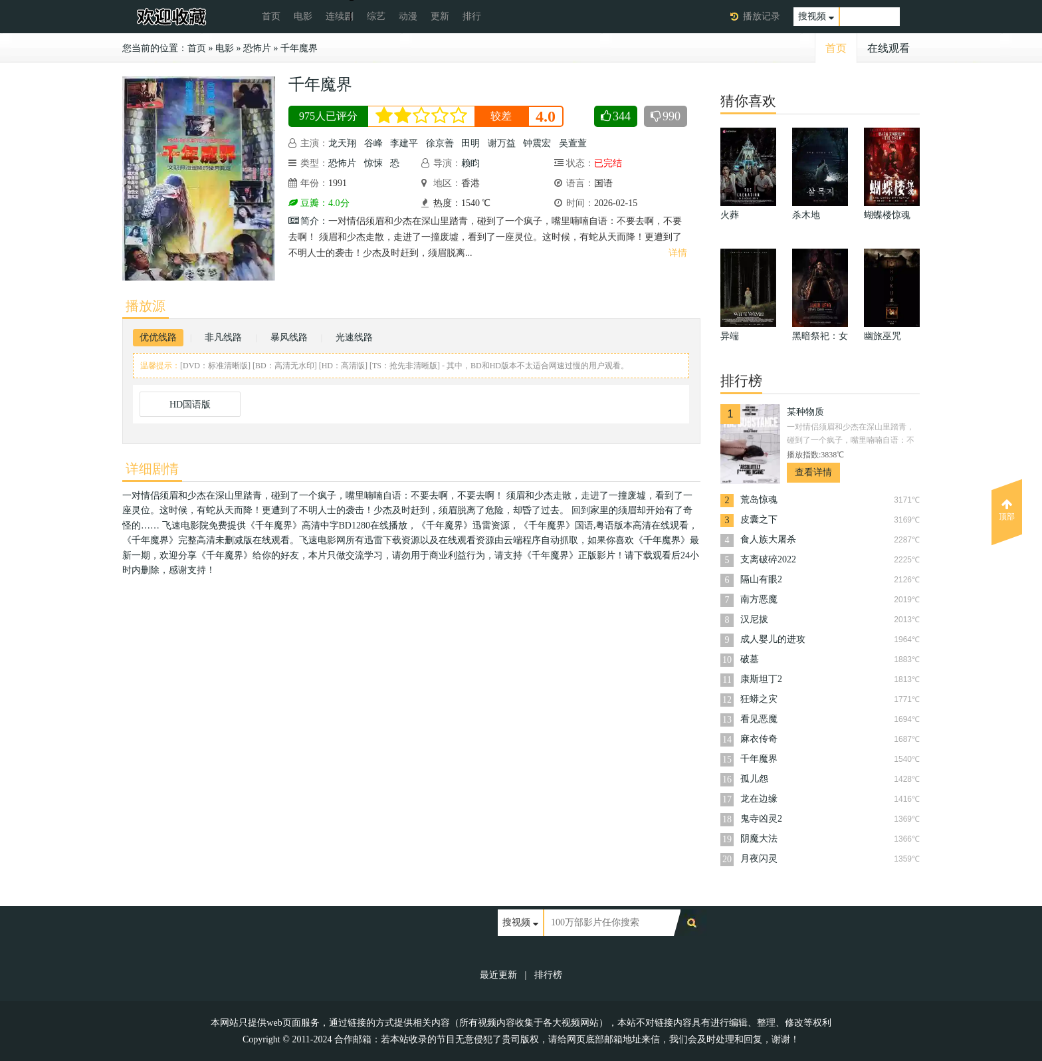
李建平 (404, 143)
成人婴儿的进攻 (772, 639)
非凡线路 (223, 337)
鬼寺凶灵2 (761, 819)
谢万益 (502, 143)
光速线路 (354, 337)
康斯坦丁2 (761, 679)
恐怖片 (257, 48)
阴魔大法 (759, 839)
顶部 (1007, 510)
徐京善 (440, 143)
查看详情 (813, 472)
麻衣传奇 (759, 739)
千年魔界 (299, 48)
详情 (678, 253)
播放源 (145, 305)
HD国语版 (190, 405)
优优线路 (158, 337)
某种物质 (805, 412)
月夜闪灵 (759, 859)
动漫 (408, 16)
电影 (303, 16)
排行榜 (548, 975)
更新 (440, 16)
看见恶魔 (759, 719)
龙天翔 (342, 143)
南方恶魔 (759, 599)
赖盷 (470, 163)
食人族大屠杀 (768, 539)
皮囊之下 (759, 520)
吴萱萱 (573, 143)
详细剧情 (152, 468)
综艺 (376, 16)
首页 (271, 16)
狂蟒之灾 (759, 699)
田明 (470, 143)
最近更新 (498, 975)
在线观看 (888, 48)
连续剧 (340, 16)
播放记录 (761, 16)
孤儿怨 (754, 779)
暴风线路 (289, 337)
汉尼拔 (754, 619)
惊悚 (373, 163)
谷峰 (373, 143)
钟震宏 (537, 143)
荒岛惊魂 (759, 500)
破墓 (749, 659)
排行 (472, 16)
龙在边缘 (759, 799)
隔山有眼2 (761, 579)
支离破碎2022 (768, 559)
